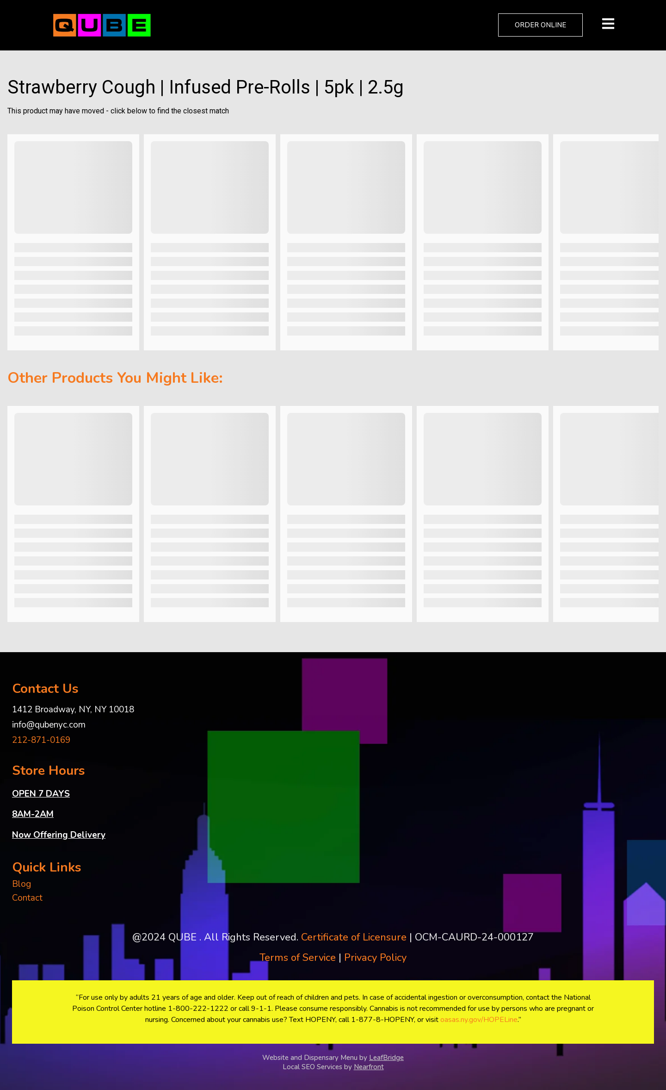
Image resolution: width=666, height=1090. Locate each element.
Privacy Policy (375, 958)
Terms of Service (297, 958)
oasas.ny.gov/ (461, 1020)
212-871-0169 (41, 740)
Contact (27, 898)
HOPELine (500, 1020)
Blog (21, 884)
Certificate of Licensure (354, 937)
